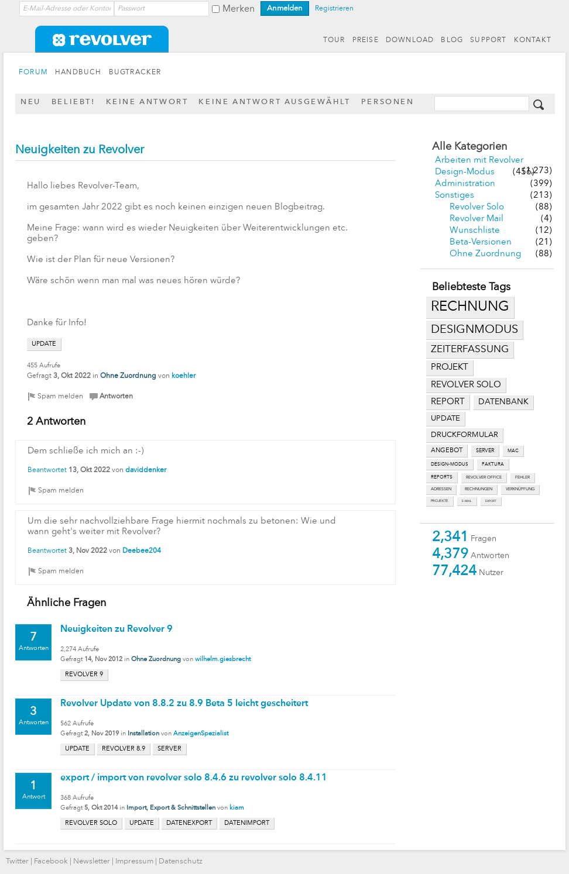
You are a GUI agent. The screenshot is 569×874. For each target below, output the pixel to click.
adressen (441, 489)
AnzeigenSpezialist (200, 734)
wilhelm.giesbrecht (223, 659)
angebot (446, 451)
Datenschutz (181, 861)
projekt (449, 367)
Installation (143, 734)
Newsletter (91, 861)
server (485, 450)
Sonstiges (454, 195)
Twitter (17, 861)
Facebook (51, 861)
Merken (238, 9)
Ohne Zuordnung (485, 254)
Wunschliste (475, 230)
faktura (493, 464)
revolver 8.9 (123, 749)
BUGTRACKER (135, 72)
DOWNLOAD (410, 40)
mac (513, 451)
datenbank (503, 402)
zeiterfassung (470, 350)
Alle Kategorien (469, 147)
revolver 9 (84, 675)
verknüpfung (520, 489)
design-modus (449, 464)
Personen (387, 102)
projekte (439, 501)
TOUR (334, 40)
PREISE (365, 40)
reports (442, 477)
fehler (522, 478)
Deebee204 (141, 551)
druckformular (464, 435)
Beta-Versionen (481, 242)
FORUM (33, 72)
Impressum (134, 861)
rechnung (470, 307)
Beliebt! (73, 102)
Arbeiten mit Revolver (479, 160)
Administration (465, 184)
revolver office (484, 478)
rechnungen (478, 489)
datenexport (189, 823)
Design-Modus (465, 172)
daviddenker (145, 470)
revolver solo (466, 385)
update (445, 418)
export (490, 501)
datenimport (246, 823)
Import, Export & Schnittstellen (170, 808)
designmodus (474, 330)
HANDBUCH (78, 72)
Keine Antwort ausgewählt (274, 102)
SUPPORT (488, 40)
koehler (184, 376)
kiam (236, 808)
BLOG (452, 40)
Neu (30, 102)
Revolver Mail (476, 219)
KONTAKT (532, 40)
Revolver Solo (477, 207)
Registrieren (334, 8)
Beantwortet (47, 470)
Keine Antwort (147, 102)
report (448, 402)
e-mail (467, 501)
